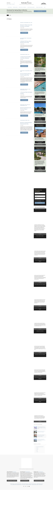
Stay (37, 450)
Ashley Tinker (22, 22)
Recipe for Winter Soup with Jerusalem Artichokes (26, 25)
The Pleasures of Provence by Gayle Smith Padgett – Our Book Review (41, 428)
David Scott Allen (22, 70)
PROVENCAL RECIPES (15, 7)
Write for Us (13, 4)
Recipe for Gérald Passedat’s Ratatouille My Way (26, 123)
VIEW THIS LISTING (40, 99)
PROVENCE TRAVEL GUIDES (39, 7)
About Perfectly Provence (12, 480)
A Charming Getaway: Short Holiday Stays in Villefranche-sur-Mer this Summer (41, 440)
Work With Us (10, 4)
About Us (8, 4)
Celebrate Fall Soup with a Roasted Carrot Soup (25, 42)
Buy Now (40, 258)
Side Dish (26, 54)
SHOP (44, 7)
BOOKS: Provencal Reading (31, 7)
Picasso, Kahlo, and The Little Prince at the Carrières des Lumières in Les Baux (40, 436)
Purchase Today (40, 11)
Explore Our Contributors (39, 480)
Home (7, 15)
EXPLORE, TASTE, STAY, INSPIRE (22, 7)
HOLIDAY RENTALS (10, 7)
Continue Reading (24, 32)
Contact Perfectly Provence (35, 484)
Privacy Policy (23, 484)
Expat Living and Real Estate (40, 446)
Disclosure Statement (28, 484)
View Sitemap (40, 484)
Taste (31, 22)
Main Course (28, 104)
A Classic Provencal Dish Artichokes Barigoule (25, 57)
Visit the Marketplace (24, 480)
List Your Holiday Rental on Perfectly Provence (16, 484)
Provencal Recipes (26, 22)
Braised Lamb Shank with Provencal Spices (25, 108)
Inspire (37, 449)
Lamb (25, 104)
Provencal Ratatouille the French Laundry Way (25, 74)
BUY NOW (40, 375)
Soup (29, 22)
